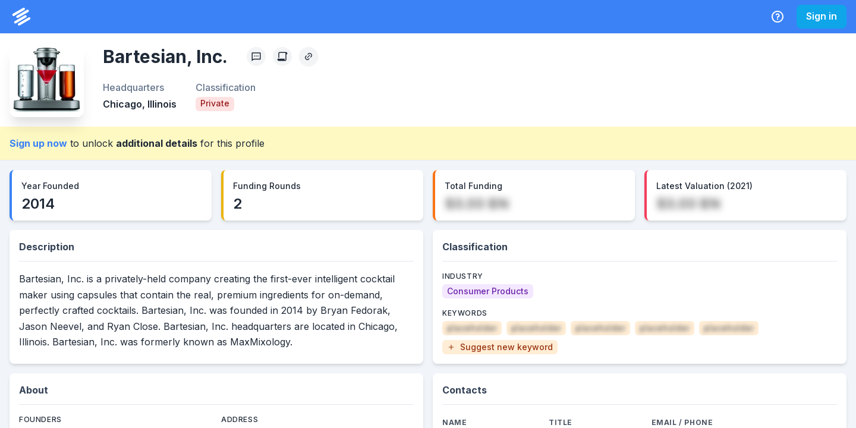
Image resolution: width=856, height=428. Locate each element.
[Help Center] (777, 17)
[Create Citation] (282, 56)
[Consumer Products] (487, 291)
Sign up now (38, 143)
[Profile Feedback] (256, 56)
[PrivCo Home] (21, 17)
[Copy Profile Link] (308, 56)
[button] (500, 347)
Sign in (821, 16)
